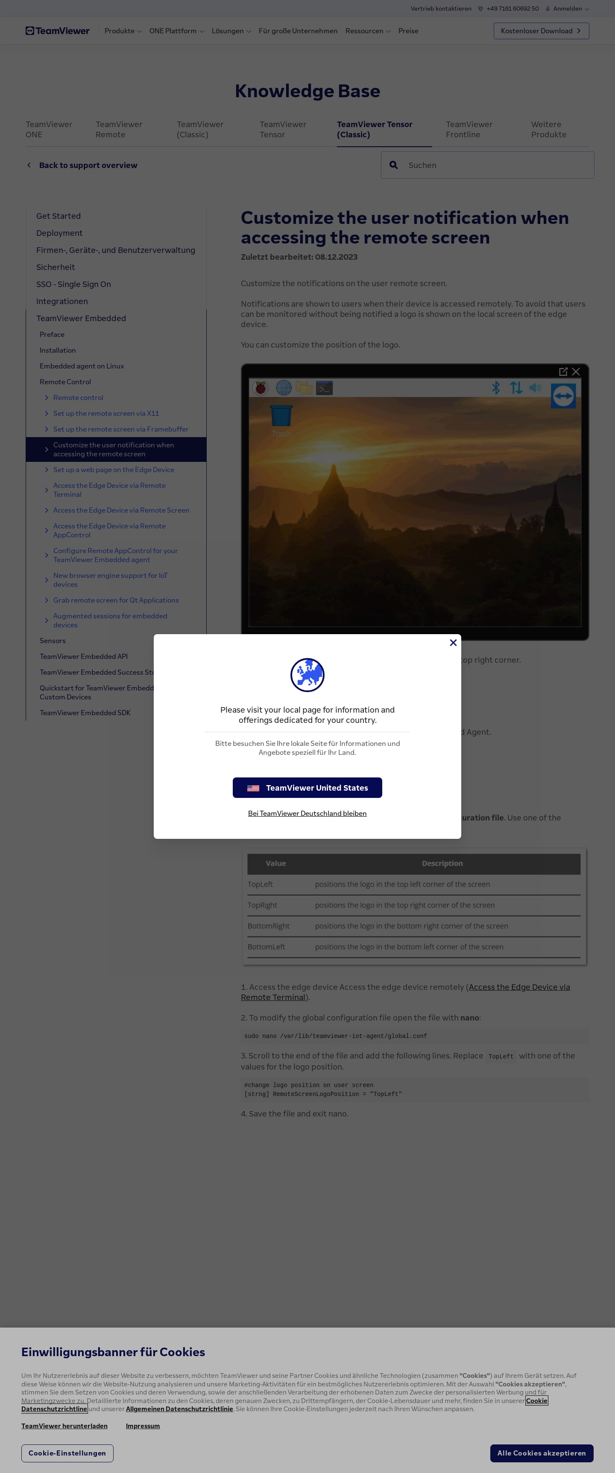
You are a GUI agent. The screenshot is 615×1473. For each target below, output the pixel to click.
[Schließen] (452, 642)
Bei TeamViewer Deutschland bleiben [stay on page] (307, 813)
